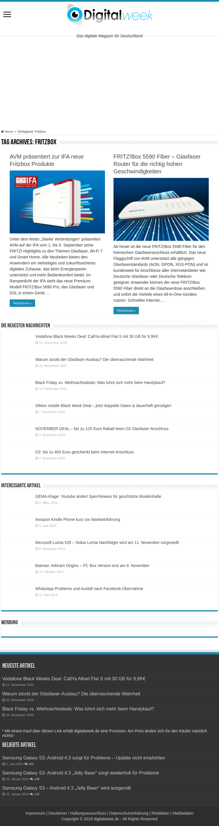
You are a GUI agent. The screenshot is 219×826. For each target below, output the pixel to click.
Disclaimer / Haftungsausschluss (77, 813)
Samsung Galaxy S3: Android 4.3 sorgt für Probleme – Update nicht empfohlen (83, 757)
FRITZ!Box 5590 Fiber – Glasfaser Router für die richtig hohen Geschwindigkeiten (157, 163)
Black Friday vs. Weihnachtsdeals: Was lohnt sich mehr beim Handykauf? (100, 382)
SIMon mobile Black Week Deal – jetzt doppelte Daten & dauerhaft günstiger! (103, 405)
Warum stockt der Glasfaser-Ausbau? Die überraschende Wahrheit (94, 359)
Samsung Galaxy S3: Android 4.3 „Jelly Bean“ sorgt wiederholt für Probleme (80, 772)
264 (31, 764)
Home (7, 131)
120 (36, 794)
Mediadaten (183, 813)
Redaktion (160, 813)
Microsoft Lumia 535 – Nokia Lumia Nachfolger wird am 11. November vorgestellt (107, 542)
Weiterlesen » (22, 303)
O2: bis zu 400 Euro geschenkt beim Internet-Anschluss (84, 452)
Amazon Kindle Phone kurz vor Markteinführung (77, 519)
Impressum (35, 813)
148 (36, 779)
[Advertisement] (109, 83)
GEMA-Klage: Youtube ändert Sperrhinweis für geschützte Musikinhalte (98, 496)
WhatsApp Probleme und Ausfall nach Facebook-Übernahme (89, 588)
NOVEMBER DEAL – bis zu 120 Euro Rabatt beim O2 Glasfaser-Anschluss (102, 428)
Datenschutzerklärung (129, 813)
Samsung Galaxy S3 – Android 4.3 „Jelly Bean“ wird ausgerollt (66, 787)
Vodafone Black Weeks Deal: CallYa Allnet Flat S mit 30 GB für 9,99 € (96, 336)
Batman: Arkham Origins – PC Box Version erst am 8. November (92, 565)
